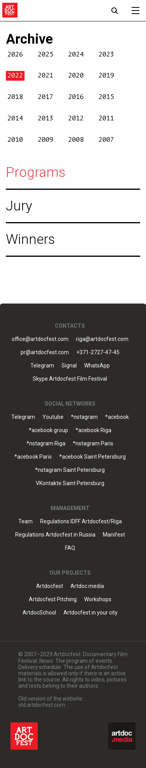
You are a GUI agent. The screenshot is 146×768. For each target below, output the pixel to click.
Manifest (114, 535)
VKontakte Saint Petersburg (70, 483)
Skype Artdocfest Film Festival (70, 379)
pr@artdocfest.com (45, 352)
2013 (45, 118)
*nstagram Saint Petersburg (70, 470)
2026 (15, 54)
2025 (45, 54)
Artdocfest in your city (90, 613)
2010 (15, 139)
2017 (45, 97)
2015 (106, 97)
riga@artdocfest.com (102, 339)
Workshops (97, 599)
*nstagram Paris (93, 444)
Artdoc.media (87, 586)
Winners (30, 239)
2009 (45, 139)
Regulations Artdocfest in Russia (55, 535)
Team (25, 521)
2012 (76, 118)
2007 (106, 139)
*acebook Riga (93, 430)
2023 (106, 54)
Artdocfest (49, 586)
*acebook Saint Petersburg (92, 457)
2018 (15, 97)
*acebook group (48, 430)
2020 (76, 75)
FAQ (70, 548)
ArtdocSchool (39, 613)
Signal (69, 366)
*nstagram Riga (45, 444)
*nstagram (84, 417)
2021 (45, 75)
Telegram (42, 366)
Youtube (52, 417)
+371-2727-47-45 (98, 352)
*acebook (117, 417)
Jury (19, 206)
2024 (76, 54)
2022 (15, 75)
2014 (15, 118)
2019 (106, 75)
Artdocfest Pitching (53, 599)
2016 (76, 97)
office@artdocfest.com (40, 339)
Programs (35, 172)
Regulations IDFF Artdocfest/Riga (81, 521)
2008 (76, 139)
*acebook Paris (33, 457)
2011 (106, 118)
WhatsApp (97, 366)
